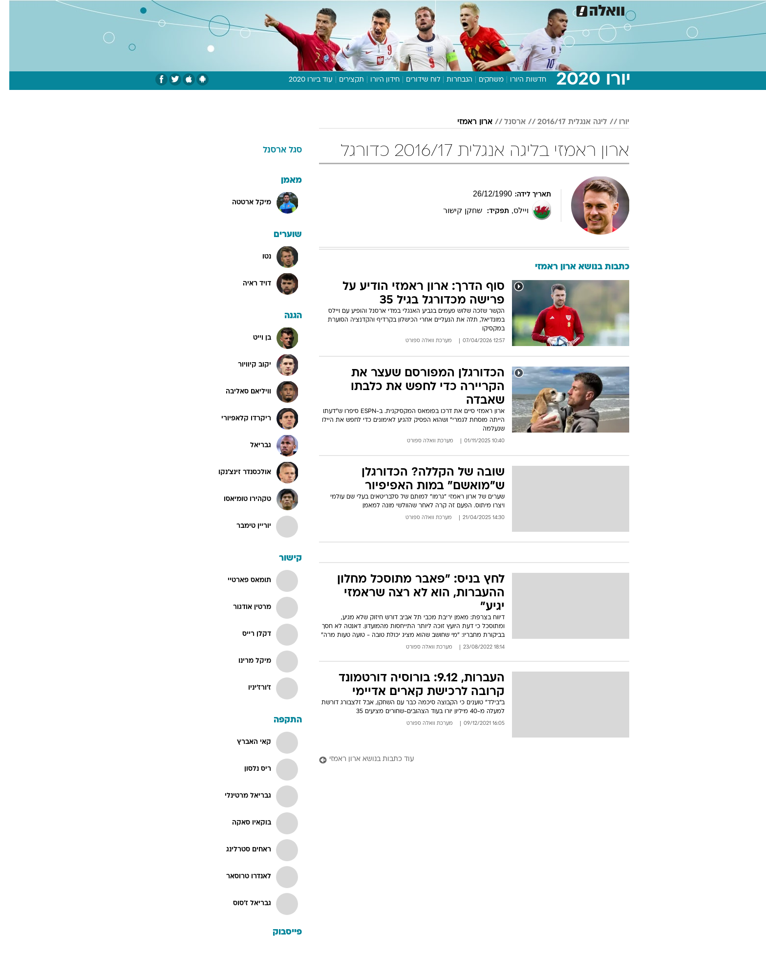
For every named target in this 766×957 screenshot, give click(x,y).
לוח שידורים (414, 80)
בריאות (377, 9)
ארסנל (505, 122)
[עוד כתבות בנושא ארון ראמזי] (465, 760)
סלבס (460, 9)
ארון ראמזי (465, 122)
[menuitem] (550, 9)
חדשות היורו (519, 80)
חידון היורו (375, 80)
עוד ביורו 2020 (301, 80)
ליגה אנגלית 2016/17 (563, 122)
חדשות (556, 9)
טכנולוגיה (307, 9)
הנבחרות (450, 80)
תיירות (344, 9)
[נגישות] (13, 10)
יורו (615, 122)
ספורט (523, 9)
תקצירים (342, 80)
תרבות (491, 9)
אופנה (271, 9)
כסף (433, 9)
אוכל (407, 9)
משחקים (481, 80)
